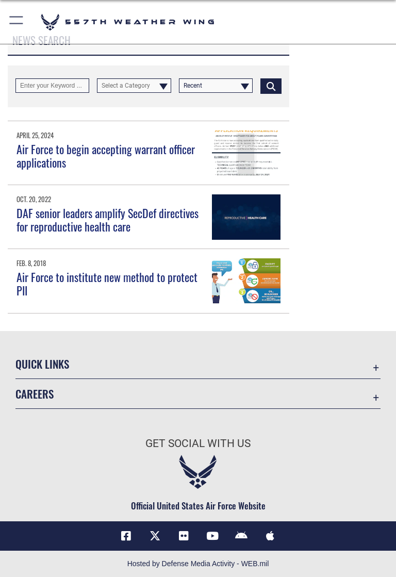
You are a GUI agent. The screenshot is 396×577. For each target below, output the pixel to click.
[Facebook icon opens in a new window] (126, 535)
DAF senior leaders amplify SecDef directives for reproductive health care (107, 220)
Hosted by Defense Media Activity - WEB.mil (198, 563)
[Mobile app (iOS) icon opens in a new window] (270, 535)
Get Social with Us (198, 443)
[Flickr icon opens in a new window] (183, 535)
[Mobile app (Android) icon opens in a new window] (241, 535)
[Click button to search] (271, 85)
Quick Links (42, 364)
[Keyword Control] (52, 85)
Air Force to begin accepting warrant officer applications (105, 156)
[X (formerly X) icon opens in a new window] (154, 535)
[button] (17, 22)
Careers (34, 394)
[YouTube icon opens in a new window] (212, 535)
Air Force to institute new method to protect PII (106, 284)
